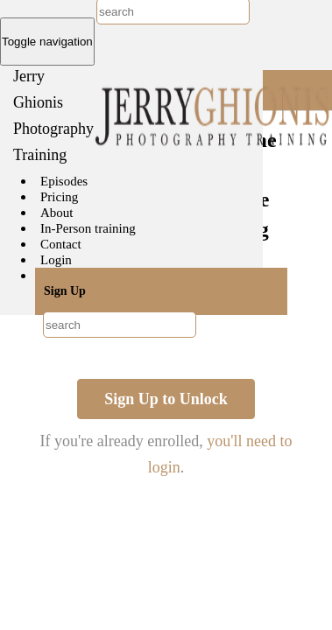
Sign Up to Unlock (166, 399)
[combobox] (119, 325)
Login (56, 260)
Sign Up (65, 291)
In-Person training (88, 228)
